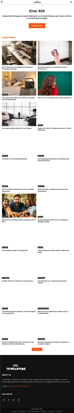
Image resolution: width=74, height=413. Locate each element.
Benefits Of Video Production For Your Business (17, 281)
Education (40, 155)
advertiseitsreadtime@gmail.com (20, 386)
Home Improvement (43, 308)
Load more (37, 349)
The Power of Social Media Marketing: (14, 159)
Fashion (40, 94)
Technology (6, 278)
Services (40, 125)
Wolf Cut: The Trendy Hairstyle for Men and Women (54, 98)
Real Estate (41, 186)
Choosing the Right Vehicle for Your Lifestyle (16, 128)
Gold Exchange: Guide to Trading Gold (14, 250)
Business (5, 64)
